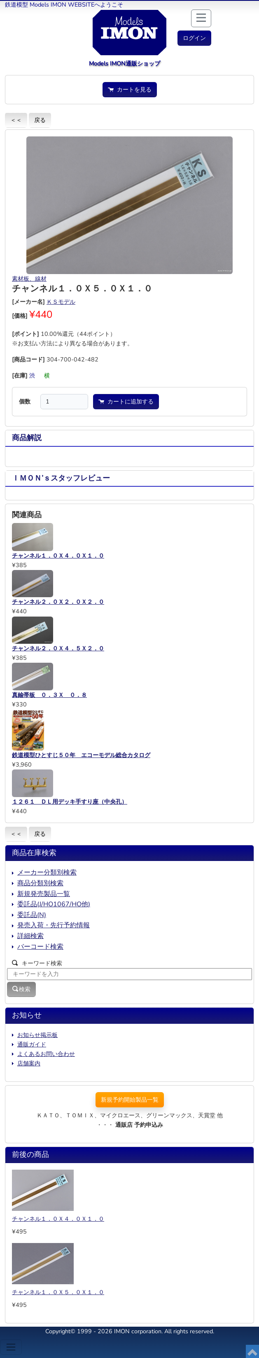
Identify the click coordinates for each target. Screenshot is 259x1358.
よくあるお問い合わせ (46, 1054)
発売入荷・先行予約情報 (53, 925)
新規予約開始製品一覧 (130, 1099)
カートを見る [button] (130, 89)
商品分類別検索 (40, 883)
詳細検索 (30, 936)
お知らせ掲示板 (37, 1035)
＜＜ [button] (16, 120)
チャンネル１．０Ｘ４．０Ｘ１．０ (58, 1219)
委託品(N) (31, 914)
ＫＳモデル (61, 302)
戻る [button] (40, 120)
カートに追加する (126, 401)
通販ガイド (31, 1044)
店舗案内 (28, 1063)
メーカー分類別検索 (47, 872)
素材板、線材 (29, 278)
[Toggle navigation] (11, 1347)
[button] (194, 38)
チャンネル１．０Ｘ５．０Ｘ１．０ (58, 1292)
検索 (21, 989)
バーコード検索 (40, 946)
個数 (24, 401)
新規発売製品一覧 (43, 893)
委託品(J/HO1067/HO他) (53, 904)
